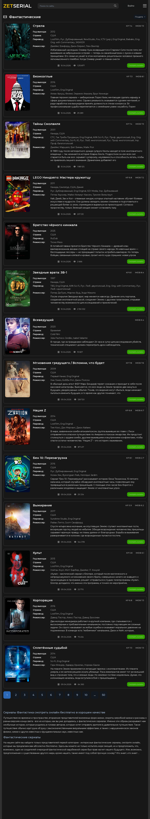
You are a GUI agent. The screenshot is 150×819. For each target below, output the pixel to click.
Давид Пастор (58, 617)
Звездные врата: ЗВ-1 (50, 272)
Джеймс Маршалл (60, 147)
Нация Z (39, 410)
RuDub (54, 238)
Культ (37, 553)
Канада (54, 133)
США (53, 35)
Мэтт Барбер (72, 570)
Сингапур (64, 187)
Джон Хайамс (83, 427)
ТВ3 (52, 286)
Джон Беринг (78, 46)
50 (103, 695)
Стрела (38, 26)
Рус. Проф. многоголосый (120, 140)
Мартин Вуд (73, 292)
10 (86, 695)
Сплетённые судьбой (50, 648)
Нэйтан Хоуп (57, 570)
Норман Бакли (92, 665)
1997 (52, 278)
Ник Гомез (55, 380)
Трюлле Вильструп (102, 194)
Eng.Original (119, 39)
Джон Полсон (82, 380)
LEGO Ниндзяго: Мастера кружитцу (62, 177)
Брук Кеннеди (100, 93)
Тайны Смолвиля (46, 124)
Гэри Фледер (57, 665)
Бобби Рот (68, 380)
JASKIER (80, 42)
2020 (53, 326)
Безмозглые (42, 76)
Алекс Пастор (74, 617)
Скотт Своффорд (74, 522)
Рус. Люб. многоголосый (93, 140)
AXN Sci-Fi (98, 137)
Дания (80, 187)
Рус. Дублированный (71, 39)
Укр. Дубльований (108, 191)
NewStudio (89, 39)
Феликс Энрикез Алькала (78, 93)
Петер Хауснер (58, 194)
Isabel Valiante (80, 338)
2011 (52, 183)
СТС (52, 137)
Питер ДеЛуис (58, 292)
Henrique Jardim (88, 475)
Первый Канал (58, 376)
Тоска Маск (56, 242)
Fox (98, 39)
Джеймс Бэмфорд (60, 46)
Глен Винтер (92, 46)
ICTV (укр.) (106, 39)
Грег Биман (76, 147)
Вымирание (42, 505)
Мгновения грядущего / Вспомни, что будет (69, 363)
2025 (52, 231)
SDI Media (92, 191)
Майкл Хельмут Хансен (80, 194)
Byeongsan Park (70, 475)
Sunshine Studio (58, 518)
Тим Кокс (55, 427)
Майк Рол (88, 147)
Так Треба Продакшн (67, 137)
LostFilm (54, 39)
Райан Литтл (57, 522)
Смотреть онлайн (136, 65)
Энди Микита (88, 292)
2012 (52, 31)
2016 (52, 82)
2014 (52, 416)
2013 (52, 558)
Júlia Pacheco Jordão (61, 338)
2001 (52, 129)
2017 (52, 511)
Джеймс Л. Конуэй (90, 570)
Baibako (130, 39)
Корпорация (43, 600)
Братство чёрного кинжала (55, 225)
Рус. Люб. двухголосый (93, 286)
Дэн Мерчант (68, 427)
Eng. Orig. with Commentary (120, 286)
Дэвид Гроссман (91, 617)
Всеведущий (43, 320)
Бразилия (55, 330)
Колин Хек (55, 475)
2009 (53, 368)
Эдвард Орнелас (74, 665)
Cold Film (55, 334)
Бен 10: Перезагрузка (50, 458)
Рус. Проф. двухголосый (117, 137)
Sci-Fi (73, 140)
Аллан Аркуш (57, 93)
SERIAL (17, 6)
